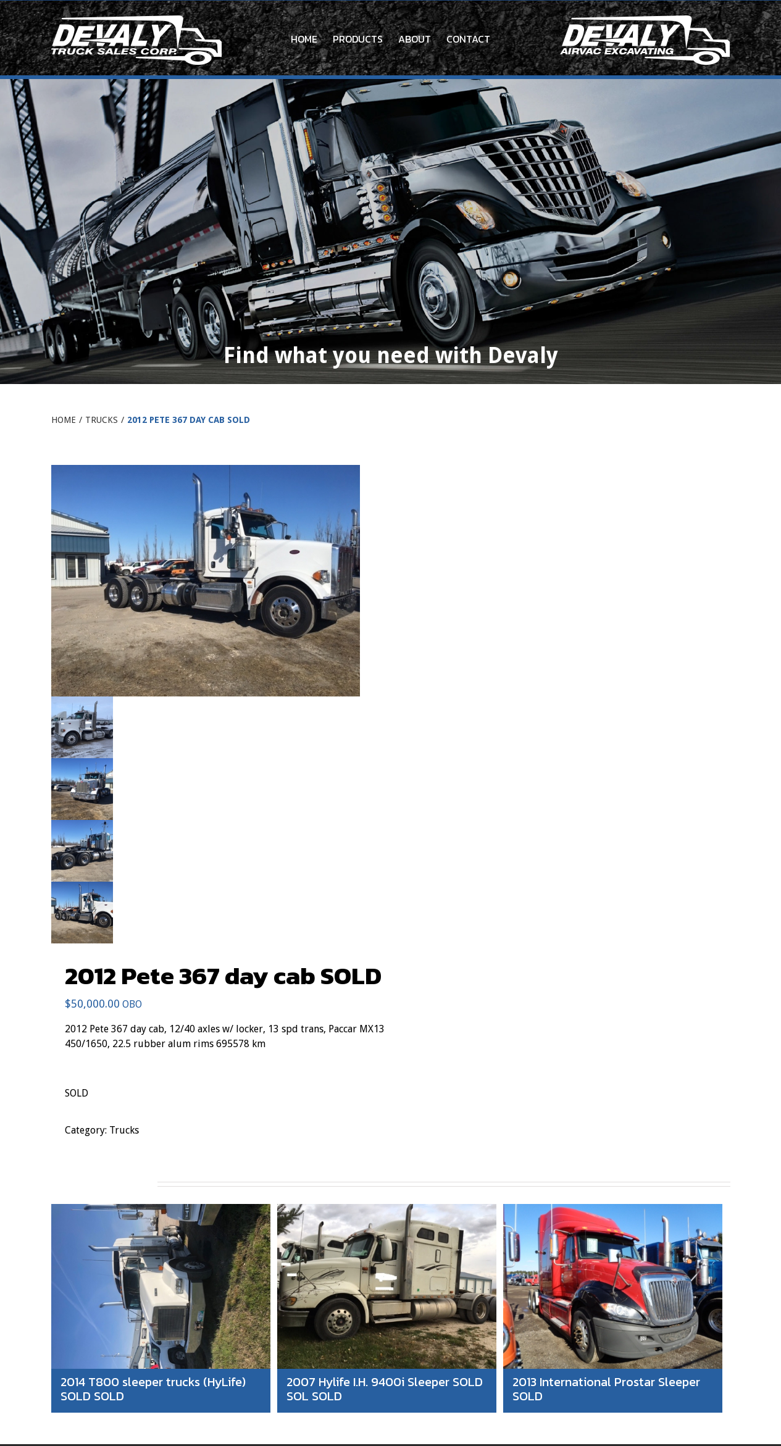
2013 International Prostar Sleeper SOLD (606, 1389)
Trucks (124, 1130)
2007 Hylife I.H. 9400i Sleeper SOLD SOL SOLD (384, 1389)
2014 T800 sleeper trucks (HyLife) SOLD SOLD (153, 1389)
